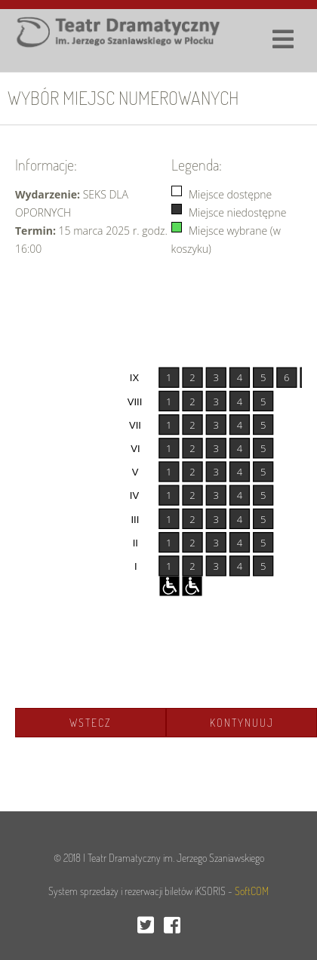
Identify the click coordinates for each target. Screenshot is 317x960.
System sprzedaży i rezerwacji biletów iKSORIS (137, 891)
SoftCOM (252, 891)
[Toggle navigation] (275, 33)
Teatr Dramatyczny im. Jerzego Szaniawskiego (176, 857)
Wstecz (90, 722)
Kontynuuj (242, 722)
